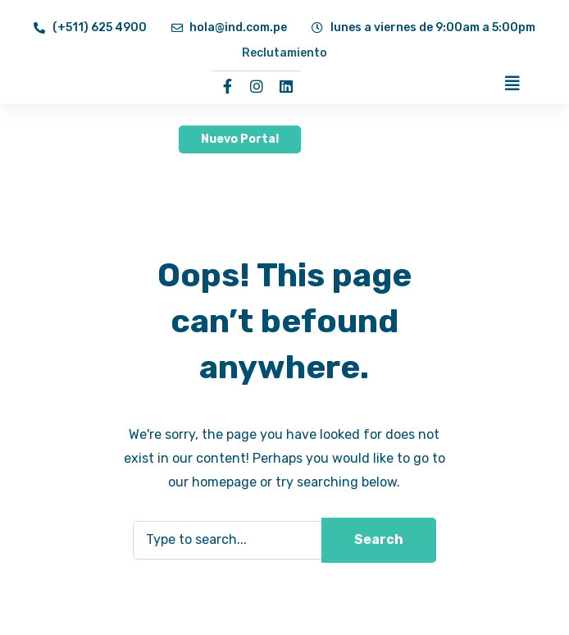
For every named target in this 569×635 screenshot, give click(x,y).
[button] (240, 139)
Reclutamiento (284, 53)
